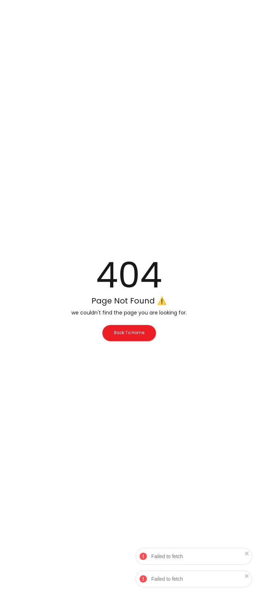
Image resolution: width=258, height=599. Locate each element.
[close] (247, 553)
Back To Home (129, 333)
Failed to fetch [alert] (194, 557)
